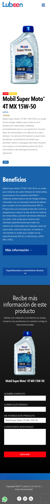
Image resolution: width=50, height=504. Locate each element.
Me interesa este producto (19, 415)
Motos (5, 112)
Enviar (25, 454)
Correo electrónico (16, 404)
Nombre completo (15, 393)
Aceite (5, 93)
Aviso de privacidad (24, 489)
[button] (25, 272)
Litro (6, 162)
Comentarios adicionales (18, 427)
